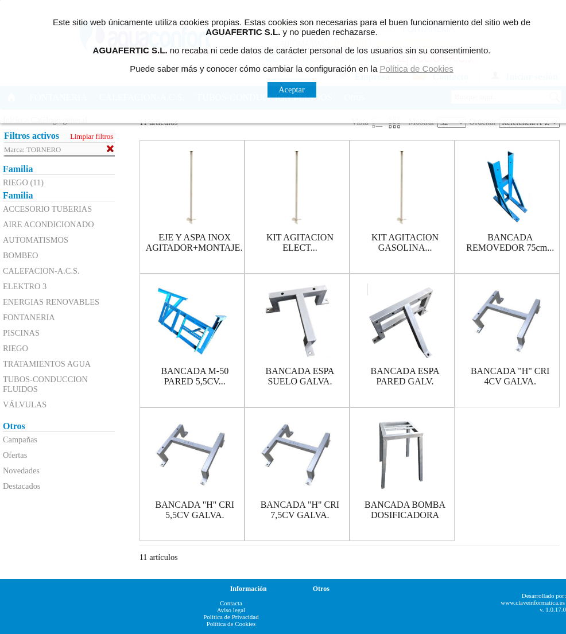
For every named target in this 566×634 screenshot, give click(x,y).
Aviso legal (231, 609)
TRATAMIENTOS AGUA (47, 363)
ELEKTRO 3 (24, 286)
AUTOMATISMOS (35, 239)
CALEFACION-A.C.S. (41, 270)
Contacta (231, 603)
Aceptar (291, 89)
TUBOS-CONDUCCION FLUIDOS (45, 384)
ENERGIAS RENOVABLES (51, 301)
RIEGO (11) (23, 182)
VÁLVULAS (24, 404)
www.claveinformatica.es (533, 602)
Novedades (21, 470)
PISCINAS (21, 332)
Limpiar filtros (91, 137)
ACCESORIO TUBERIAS (47, 208)
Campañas (20, 439)
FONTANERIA (29, 317)
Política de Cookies (231, 623)
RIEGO (15, 348)
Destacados (22, 486)
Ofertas (15, 455)
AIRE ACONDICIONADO (48, 224)
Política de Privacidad (231, 616)
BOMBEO (20, 255)
